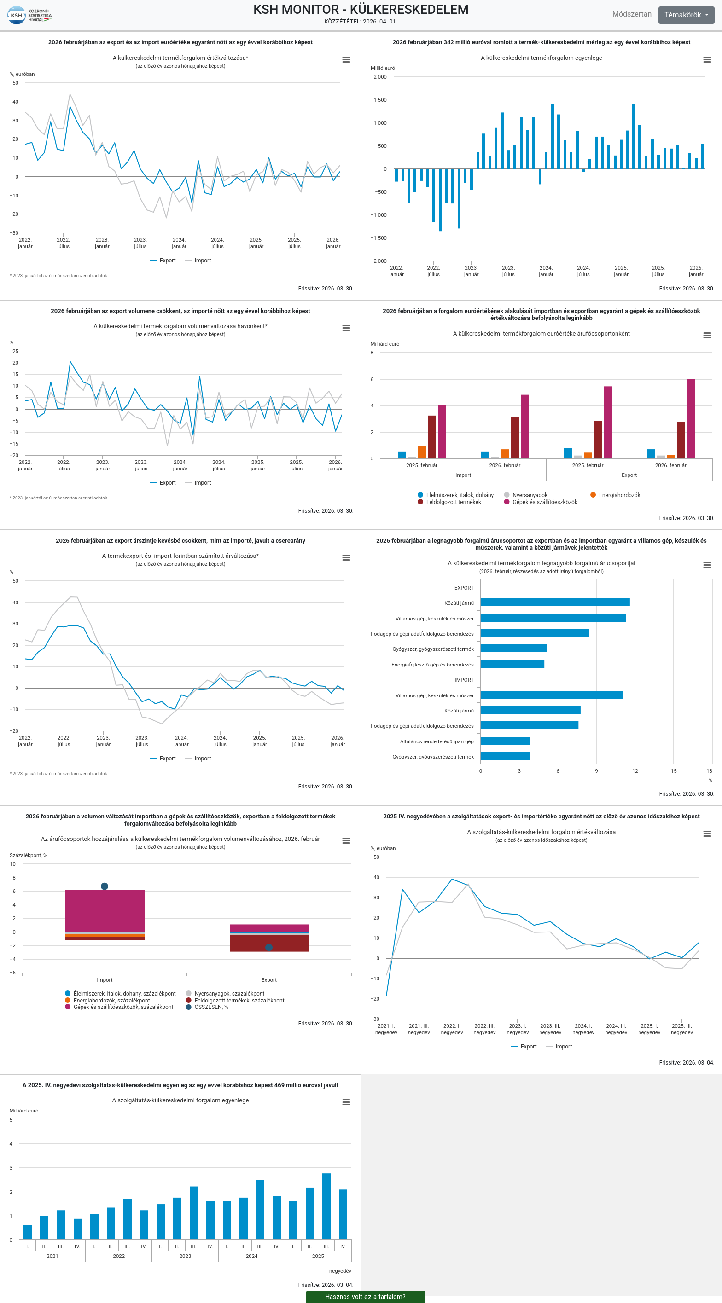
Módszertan (632, 14)
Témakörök (683, 15)
